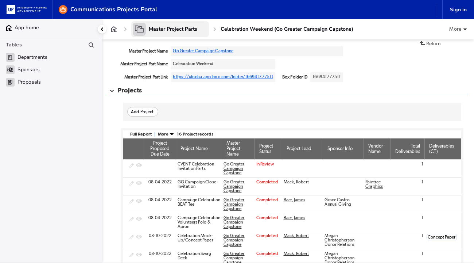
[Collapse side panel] (102, 29)
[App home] (114, 29)
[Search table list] (91, 45)
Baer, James (294, 200)
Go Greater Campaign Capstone (203, 51)
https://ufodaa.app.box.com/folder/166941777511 (223, 77)
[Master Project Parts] (170, 29)
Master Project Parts (173, 29)
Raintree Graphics (374, 184)
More (166, 134)
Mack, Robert (296, 182)
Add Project (142, 112)
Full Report (141, 134)
